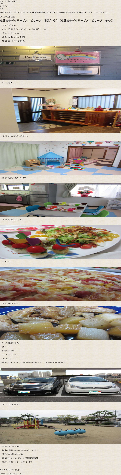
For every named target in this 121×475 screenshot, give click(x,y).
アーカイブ (3, 6)
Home (2, 3)
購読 (1, 8)
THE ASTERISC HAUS (7, 470)
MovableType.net (15, 474)
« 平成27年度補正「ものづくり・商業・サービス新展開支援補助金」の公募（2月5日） (29, 12)
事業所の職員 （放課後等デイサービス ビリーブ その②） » (87, 12)
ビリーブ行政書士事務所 (8, 1)
